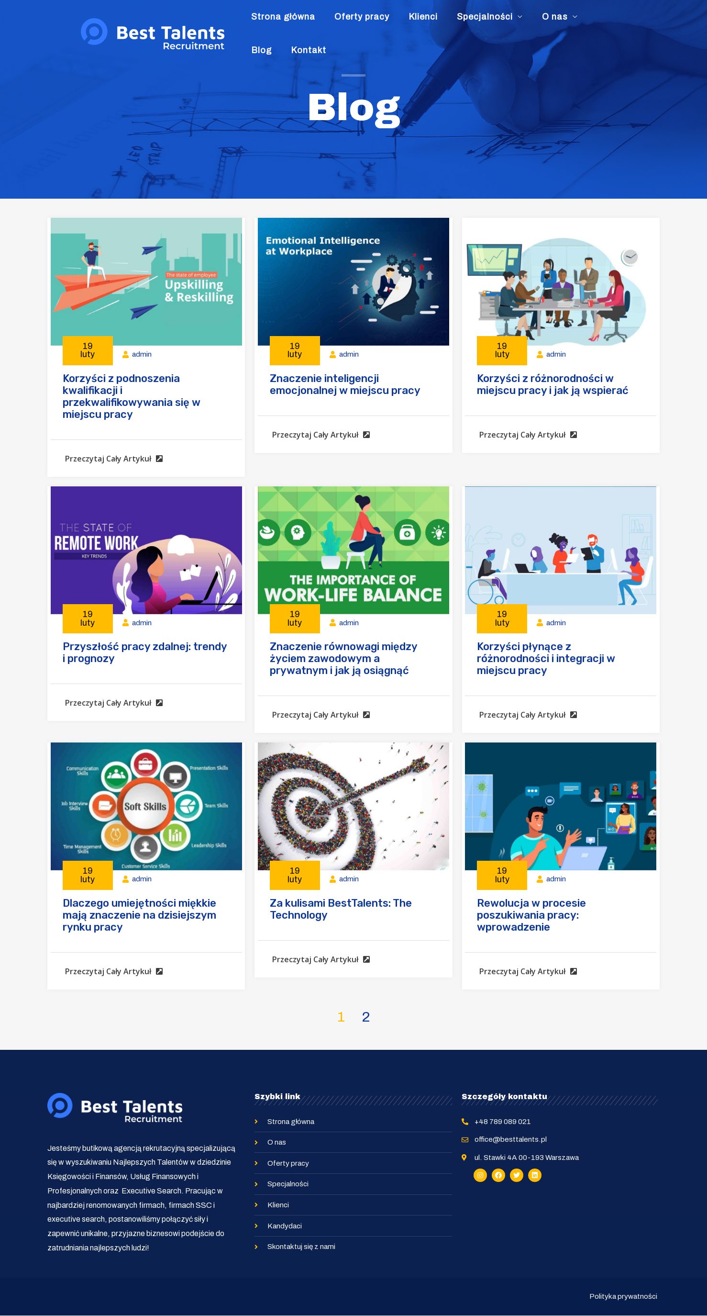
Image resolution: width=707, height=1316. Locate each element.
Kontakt (604, 23)
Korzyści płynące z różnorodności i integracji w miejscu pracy (546, 658)
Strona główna (296, 23)
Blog (567, 23)
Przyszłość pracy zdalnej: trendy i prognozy (145, 652)
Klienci (415, 23)
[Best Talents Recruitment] (152, 23)
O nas (526, 23)
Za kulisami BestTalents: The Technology (341, 909)
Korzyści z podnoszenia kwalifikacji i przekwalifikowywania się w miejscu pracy (131, 396)
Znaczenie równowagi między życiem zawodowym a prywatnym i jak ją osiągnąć (343, 658)
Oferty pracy (364, 23)
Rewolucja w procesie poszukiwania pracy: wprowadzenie (531, 915)
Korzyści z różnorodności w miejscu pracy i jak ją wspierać (553, 384)
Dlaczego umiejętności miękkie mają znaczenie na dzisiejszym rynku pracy (139, 915)
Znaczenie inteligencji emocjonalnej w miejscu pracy (345, 384)
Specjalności (466, 23)
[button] (111, 464)
